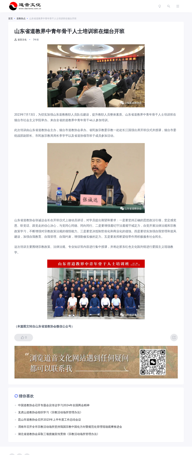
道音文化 (20, 39)
